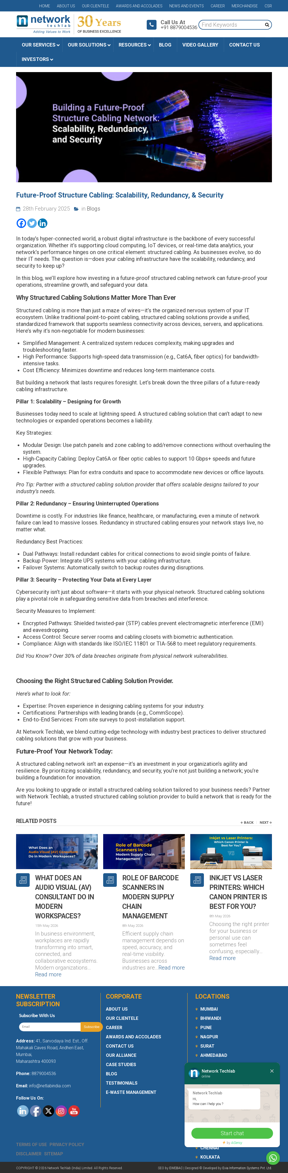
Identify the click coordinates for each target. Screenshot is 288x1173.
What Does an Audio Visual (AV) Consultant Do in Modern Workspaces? (64, 897)
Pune (206, 1027)
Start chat (232, 1133)
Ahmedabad (213, 1055)
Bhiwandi (210, 1018)
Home (44, 6)
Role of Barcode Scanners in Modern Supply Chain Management (150, 897)
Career (218, 6)
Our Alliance (121, 1055)
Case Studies (121, 1064)
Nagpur (209, 1036)
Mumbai (209, 1009)
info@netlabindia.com (49, 1085)
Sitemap (53, 1153)
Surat (207, 1046)
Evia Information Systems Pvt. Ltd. (247, 1168)
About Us (66, 6)
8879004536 (44, 1073)
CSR (268, 6)
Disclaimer (28, 1153)
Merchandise (245, 6)
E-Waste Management (131, 1092)
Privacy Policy (67, 1144)
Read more (48, 974)
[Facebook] (21, 223)
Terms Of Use (31, 1144)
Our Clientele (95, 6)
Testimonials (121, 1083)
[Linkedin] (42, 223)
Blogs (93, 208)
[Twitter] (32, 223)
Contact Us (120, 1046)
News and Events (186, 6)
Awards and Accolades (139, 6)
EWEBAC (176, 1168)
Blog (111, 1073)
